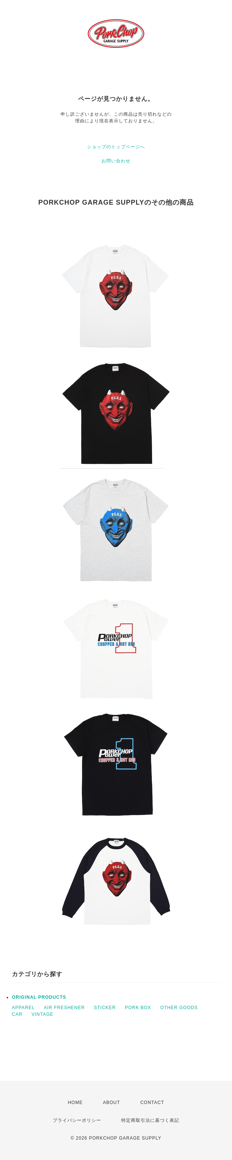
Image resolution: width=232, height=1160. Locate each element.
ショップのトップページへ (116, 146)
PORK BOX (138, 1007)
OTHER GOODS (179, 1007)
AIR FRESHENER (64, 1007)
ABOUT (111, 1102)
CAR (17, 1014)
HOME (75, 1102)
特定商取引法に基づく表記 (150, 1120)
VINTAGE (43, 1014)
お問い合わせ (116, 160)
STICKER (105, 1007)
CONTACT (152, 1102)
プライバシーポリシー (77, 1120)
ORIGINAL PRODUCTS (39, 997)
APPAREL (23, 1007)
